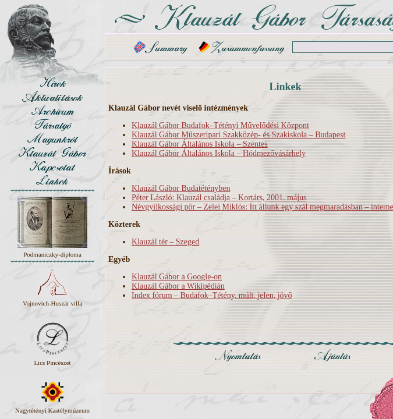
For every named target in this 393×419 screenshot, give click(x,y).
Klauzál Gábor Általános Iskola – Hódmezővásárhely (219, 153)
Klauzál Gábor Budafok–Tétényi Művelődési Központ (220, 125)
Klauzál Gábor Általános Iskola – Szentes (200, 144)
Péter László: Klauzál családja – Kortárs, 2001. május (219, 197)
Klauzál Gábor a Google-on (177, 276)
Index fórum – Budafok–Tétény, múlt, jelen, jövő (212, 295)
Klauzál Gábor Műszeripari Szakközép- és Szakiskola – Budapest (238, 134)
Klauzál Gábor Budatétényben (181, 188)
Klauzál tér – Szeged (165, 241)
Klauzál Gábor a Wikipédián (178, 286)
